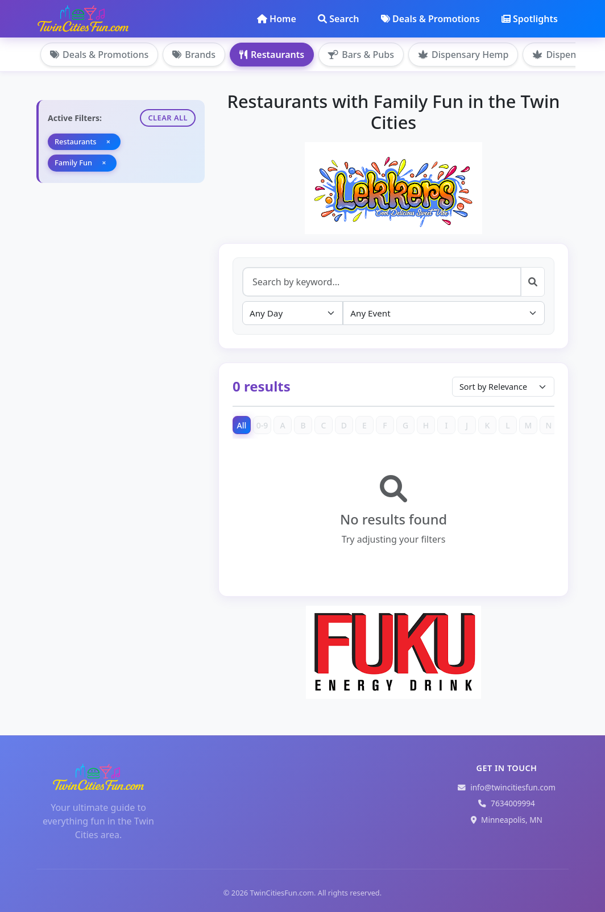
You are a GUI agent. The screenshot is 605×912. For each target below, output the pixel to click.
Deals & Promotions (430, 19)
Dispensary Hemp (463, 54)
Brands (194, 54)
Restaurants (271, 54)
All (242, 425)
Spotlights (530, 19)
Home (276, 19)
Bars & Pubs (361, 54)
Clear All (168, 118)
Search (338, 19)
